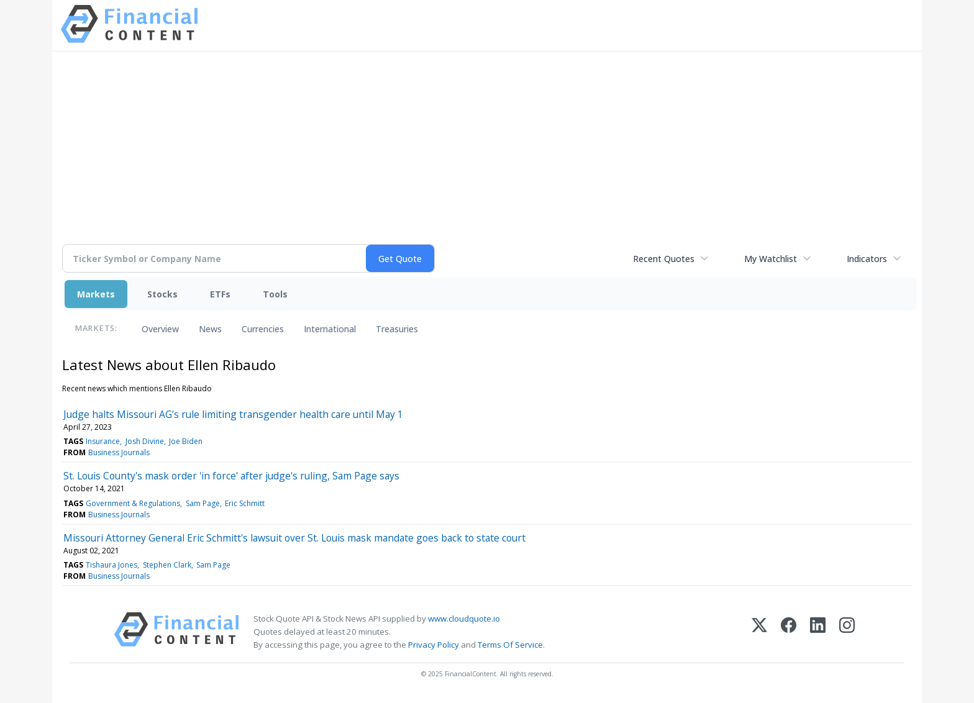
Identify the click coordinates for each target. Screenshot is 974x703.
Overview (160, 329)
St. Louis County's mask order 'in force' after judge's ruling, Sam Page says (231, 476)
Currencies (263, 329)
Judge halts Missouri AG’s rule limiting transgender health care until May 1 (233, 414)
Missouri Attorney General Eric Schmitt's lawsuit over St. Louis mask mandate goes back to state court (294, 538)
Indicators (867, 259)
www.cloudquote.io (464, 618)
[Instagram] (847, 631)
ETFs (220, 294)
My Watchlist (770, 259)
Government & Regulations (133, 503)
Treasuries (397, 329)
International (330, 329)
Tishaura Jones (111, 565)
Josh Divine (144, 441)
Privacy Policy (433, 644)
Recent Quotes (663, 259)
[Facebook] (788, 631)
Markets (96, 294)
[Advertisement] (487, 155)
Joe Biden (186, 441)
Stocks (162, 294)
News (210, 329)
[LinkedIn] (818, 631)
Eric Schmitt (245, 503)
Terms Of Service (510, 644)
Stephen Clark (167, 565)
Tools (275, 294)
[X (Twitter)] (759, 631)
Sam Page (203, 503)
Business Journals (119, 452)
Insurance (103, 441)
